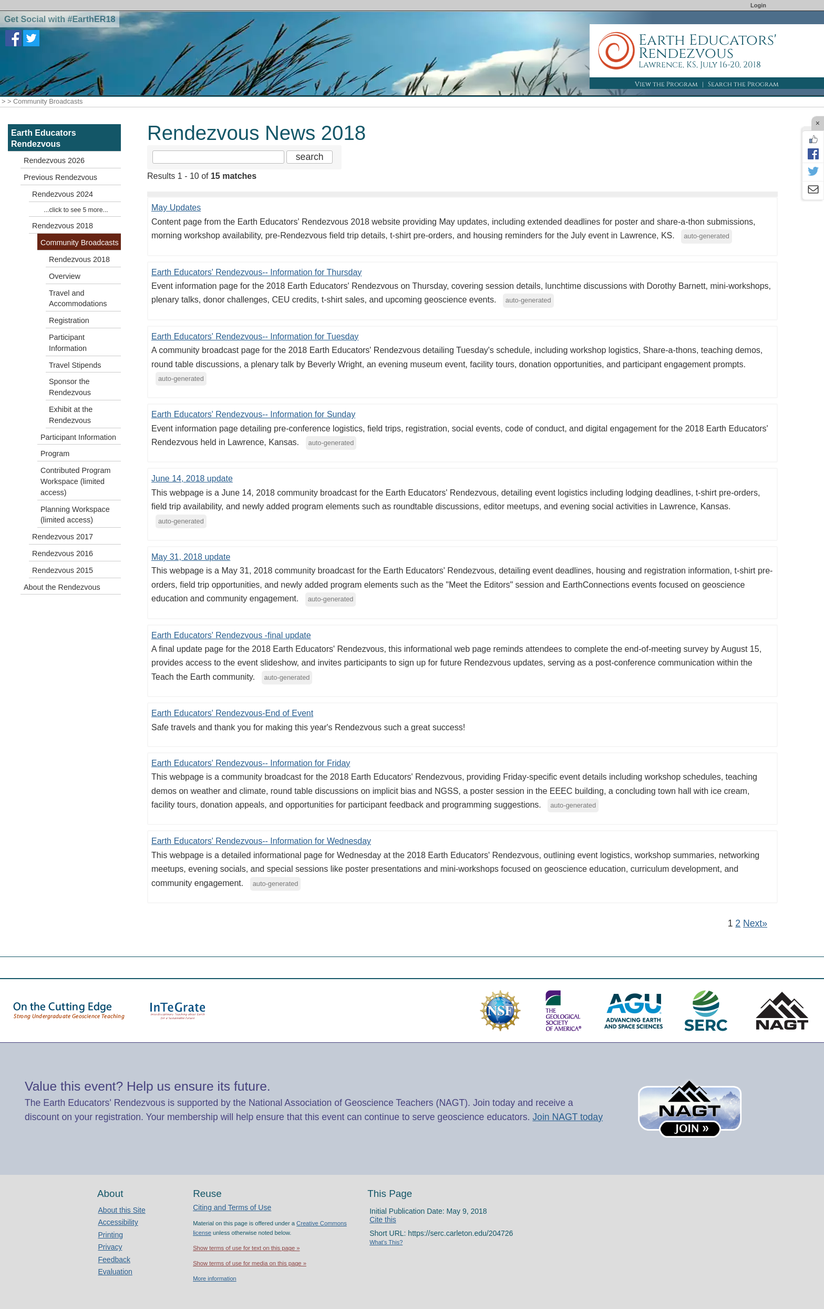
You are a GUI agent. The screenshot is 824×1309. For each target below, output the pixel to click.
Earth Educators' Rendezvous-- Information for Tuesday (254, 336)
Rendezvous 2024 (62, 194)
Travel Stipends (75, 365)
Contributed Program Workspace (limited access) (75, 481)
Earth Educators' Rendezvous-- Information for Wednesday (261, 841)
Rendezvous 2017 (62, 536)
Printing (110, 1235)
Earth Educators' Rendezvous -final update (231, 635)
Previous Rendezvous (60, 177)
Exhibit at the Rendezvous (70, 415)
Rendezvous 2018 (62, 225)
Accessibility (118, 1222)
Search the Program (743, 84)
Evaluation (115, 1271)
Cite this (382, 1219)
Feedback (114, 1259)
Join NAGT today (567, 1117)
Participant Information (68, 343)
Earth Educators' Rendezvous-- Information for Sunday (253, 414)
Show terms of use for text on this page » (246, 1248)
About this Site (122, 1210)
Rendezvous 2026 (54, 160)
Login (758, 5)
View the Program (666, 84)
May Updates (176, 207)
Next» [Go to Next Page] (755, 923)
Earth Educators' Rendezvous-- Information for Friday (250, 763)
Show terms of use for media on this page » (249, 1263)
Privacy (110, 1247)
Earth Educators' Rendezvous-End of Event (232, 713)
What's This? (386, 1242)
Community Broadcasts (79, 242)
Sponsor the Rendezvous (70, 387)
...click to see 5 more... (76, 210)
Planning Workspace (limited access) (75, 515)
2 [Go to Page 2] (737, 923)
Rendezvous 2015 (62, 570)
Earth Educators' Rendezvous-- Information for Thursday (256, 272)
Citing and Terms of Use (232, 1207)
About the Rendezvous (62, 587)
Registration (69, 320)
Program (54, 453)
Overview (64, 276)
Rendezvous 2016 (62, 553)
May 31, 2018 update (190, 556)
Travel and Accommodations (78, 298)
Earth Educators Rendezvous (43, 138)
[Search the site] (218, 157)
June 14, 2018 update (192, 478)
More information (214, 1278)
